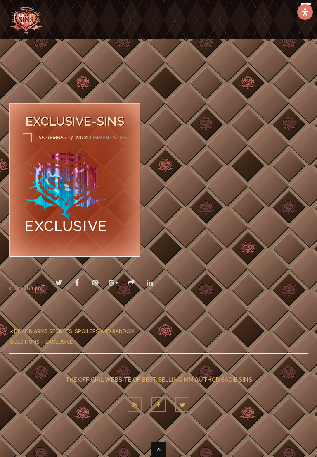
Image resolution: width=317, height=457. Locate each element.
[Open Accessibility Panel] (305, 12)
